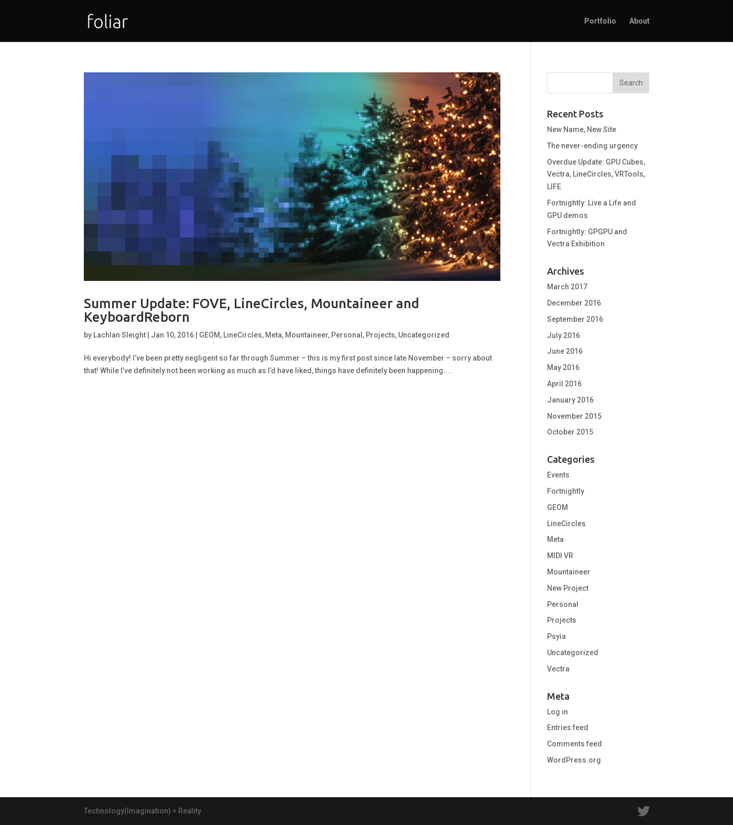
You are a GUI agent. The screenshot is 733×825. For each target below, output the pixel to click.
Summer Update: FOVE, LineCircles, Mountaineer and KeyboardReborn (251, 310)
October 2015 (570, 432)
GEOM (209, 335)
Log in (557, 712)
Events (558, 475)
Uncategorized (424, 335)
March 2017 (567, 287)
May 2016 (563, 367)
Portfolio (600, 21)
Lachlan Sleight (119, 335)
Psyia (556, 636)
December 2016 (574, 303)
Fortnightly (565, 491)
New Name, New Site (581, 129)
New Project (567, 588)
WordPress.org (574, 760)
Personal (347, 335)
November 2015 (574, 416)
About (639, 21)
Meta (273, 335)
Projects (380, 335)
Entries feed (567, 727)
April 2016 (564, 383)
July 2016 (563, 335)
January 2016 (570, 400)
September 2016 (575, 319)
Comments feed (574, 744)
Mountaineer (306, 335)
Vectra (558, 669)
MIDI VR (560, 555)
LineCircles (242, 335)
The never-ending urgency (592, 146)
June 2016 (565, 351)
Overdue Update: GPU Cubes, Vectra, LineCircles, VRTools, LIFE (596, 174)
